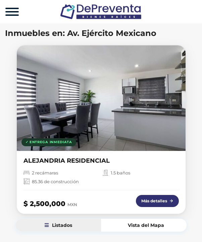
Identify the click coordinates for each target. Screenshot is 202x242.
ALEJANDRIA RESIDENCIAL (66, 160)
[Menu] (12, 12)
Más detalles (157, 200)
